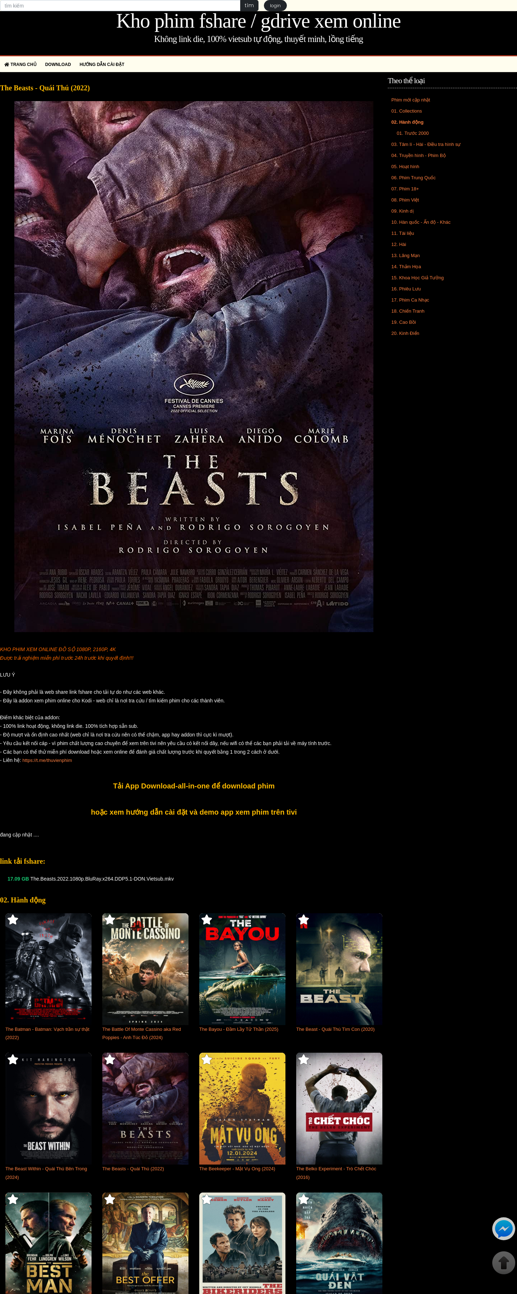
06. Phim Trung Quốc (413, 177)
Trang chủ (20, 64)
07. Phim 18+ (405, 188)
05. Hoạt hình (405, 166)
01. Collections (406, 111)
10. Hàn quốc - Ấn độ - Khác (421, 222)
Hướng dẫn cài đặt (102, 64)
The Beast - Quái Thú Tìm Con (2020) (335, 1029)
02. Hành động (407, 122)
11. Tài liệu (402, 233)
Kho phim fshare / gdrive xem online (258, 21)
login (275, 6)
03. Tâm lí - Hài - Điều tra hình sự (426, 144)
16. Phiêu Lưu (406, 288)
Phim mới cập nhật (410, 100)
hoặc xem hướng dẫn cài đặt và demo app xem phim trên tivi (194, 812)
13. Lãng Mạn (405, 255)
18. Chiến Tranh (407, 311)
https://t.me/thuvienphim (47, 760)
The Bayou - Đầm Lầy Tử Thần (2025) (238, 1029)
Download (58, 64)
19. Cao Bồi (403, 322)
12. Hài (398, 244)
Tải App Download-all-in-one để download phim (194, 786)
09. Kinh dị (402, 211)
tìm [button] (249, 5)
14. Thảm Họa (406, 266)
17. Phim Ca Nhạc (410, 300)
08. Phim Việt (405, 200)
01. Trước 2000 (413, 133)
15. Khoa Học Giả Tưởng (417, 277)
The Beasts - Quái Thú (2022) (133, 1168)
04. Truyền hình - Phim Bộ (418, 155)
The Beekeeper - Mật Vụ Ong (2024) (237, 1168)
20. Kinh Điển (405, 333)
